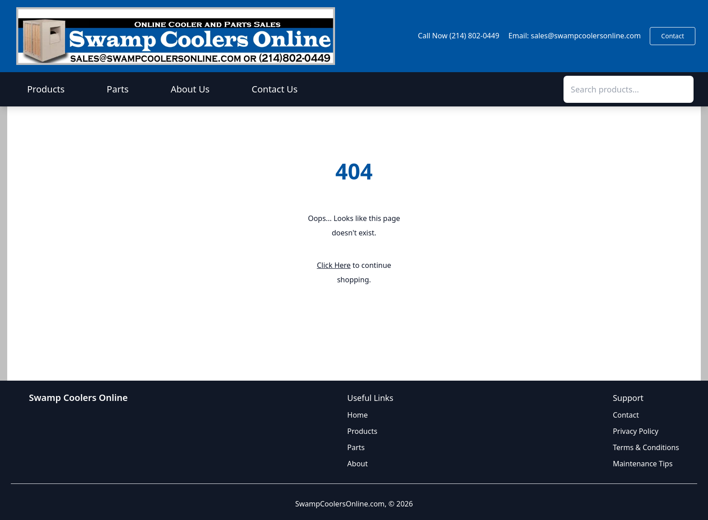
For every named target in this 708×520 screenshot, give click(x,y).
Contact (672, 36)
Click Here (334, 265)
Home (357, 415)
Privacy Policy (635, 431)
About (357, 464)
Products (46, 89)
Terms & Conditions (646, 447)
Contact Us (275, 89)
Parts (117, 89)
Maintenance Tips (642, 464)
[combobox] (628, 89)
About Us (190, 89)
